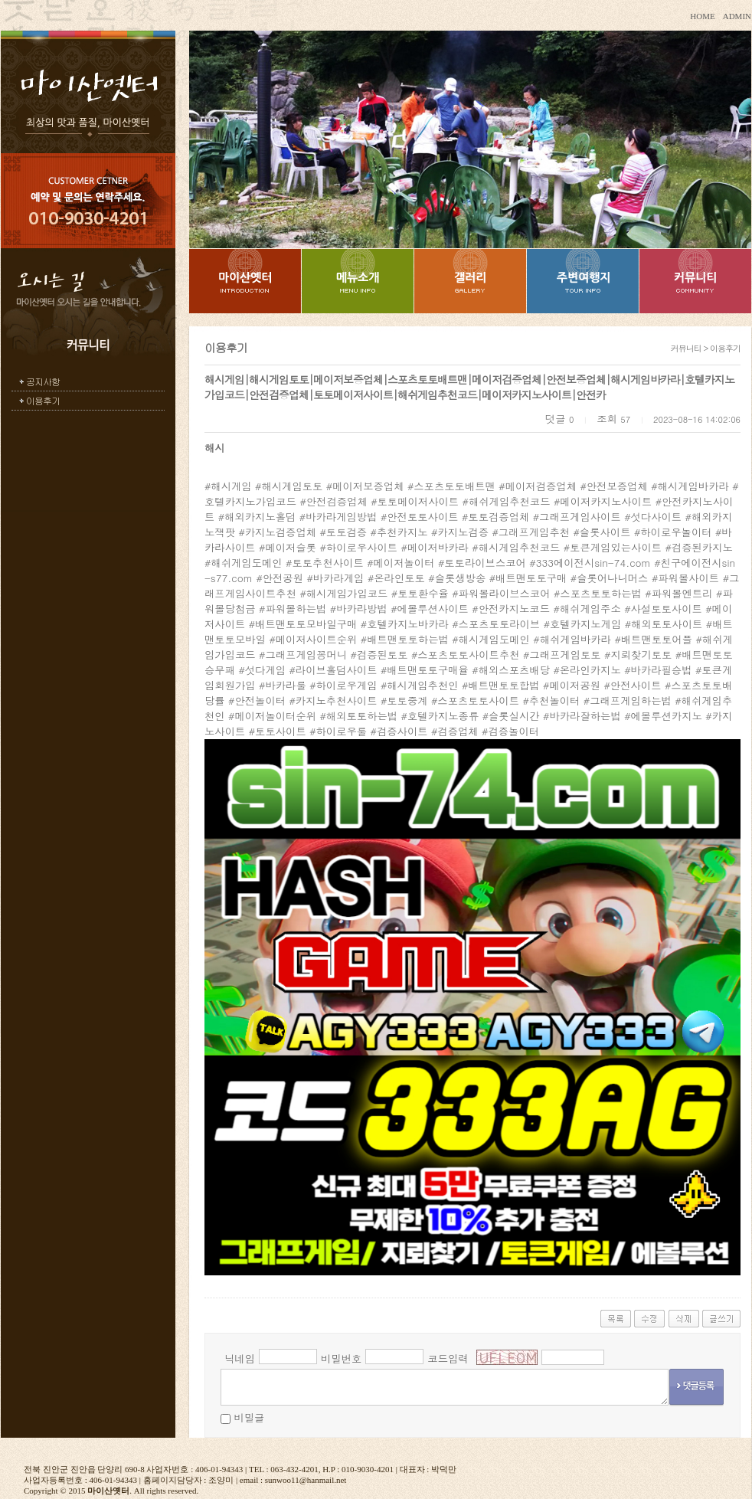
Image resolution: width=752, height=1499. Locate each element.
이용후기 (43, 400)
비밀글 (249, 1417)
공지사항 (43, 381)
